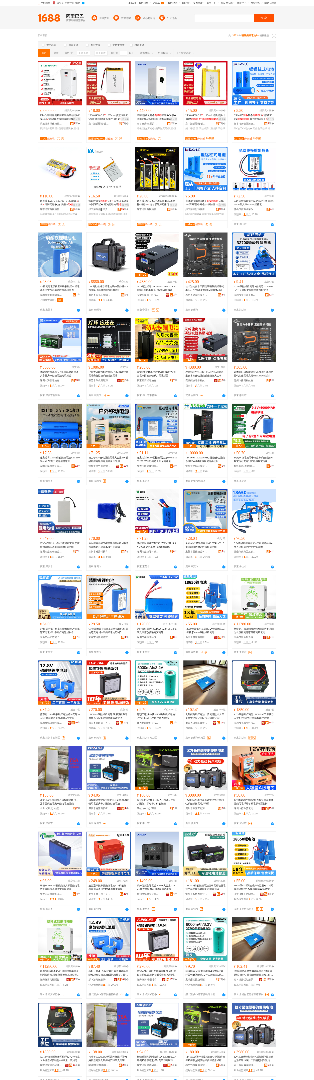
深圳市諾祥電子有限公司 (245, 294)
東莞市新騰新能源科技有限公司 (51, 894)
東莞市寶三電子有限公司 (100, 894)
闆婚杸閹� (208, 214)
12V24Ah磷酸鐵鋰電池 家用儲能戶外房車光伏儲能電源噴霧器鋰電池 (108, 716)
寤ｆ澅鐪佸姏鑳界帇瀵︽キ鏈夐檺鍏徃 (245, 979)
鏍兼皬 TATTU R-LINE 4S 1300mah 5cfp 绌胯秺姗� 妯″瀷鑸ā (60, 202)
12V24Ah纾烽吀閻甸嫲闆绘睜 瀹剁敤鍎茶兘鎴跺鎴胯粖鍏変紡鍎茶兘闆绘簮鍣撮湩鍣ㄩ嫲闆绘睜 (156, 973)
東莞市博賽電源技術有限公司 (100, 637)
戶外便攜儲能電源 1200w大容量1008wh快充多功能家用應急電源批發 (156, 887)
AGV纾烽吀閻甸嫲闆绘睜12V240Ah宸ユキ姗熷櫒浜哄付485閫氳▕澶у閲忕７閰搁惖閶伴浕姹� (60, 1058)
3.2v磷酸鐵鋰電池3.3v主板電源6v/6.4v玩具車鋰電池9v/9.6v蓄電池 (254, 545)
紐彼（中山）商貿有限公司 (148, 808)
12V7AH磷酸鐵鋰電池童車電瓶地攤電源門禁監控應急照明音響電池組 (205, 887)
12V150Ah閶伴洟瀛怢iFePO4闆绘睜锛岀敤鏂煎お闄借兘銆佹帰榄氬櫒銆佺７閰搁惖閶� (205, 1058)
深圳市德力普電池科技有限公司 (100, 466)
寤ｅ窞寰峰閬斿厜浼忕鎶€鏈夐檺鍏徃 (148, 123)
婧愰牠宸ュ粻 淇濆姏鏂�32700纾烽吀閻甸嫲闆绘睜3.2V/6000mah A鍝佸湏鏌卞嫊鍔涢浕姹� (204, 973)
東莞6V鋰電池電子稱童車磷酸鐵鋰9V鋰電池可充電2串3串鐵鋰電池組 (253, 459)
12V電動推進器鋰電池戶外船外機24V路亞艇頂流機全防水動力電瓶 (108, 288)
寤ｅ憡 (270, 119)
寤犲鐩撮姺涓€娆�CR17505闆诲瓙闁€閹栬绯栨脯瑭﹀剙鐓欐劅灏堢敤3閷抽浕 (205, 202)
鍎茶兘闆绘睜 (162, 128)
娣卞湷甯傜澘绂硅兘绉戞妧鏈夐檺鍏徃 (51, 1065)
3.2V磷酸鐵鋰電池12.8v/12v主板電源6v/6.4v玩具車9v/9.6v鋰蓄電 (254, 202)
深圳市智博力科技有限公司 (196, 894)
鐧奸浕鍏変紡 (47, 128)
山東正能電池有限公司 (196, 637)
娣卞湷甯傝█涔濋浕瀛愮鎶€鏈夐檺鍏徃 (100, 209)
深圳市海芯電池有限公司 (51, 380)
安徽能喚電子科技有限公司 (148, 294)
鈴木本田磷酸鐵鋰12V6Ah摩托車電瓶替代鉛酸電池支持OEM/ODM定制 (253, 374)
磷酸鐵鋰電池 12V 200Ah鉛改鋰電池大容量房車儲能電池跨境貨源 (59, 374)
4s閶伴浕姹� (47, 214)
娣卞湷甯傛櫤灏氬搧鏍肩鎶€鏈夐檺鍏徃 (51, 209)
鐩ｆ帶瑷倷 (191, 128)
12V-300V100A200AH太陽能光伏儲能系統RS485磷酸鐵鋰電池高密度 (205, 459)
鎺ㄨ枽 (76, 119)
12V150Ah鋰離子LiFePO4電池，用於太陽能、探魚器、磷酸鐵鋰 (156, 802)
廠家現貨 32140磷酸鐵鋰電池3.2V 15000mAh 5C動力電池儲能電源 (60, 459)
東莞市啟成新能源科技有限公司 (100, 380)
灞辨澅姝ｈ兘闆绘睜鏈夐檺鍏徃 (245, 894)
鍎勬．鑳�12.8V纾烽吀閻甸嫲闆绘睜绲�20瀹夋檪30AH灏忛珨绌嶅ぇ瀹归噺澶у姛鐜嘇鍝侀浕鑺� (108, 973)
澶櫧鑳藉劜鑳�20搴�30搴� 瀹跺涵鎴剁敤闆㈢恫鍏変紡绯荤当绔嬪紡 (156, 117)
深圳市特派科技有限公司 (100, 808)
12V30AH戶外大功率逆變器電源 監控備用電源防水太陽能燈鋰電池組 (60, 545)
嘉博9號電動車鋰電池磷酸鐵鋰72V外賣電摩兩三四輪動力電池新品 (156, 374)
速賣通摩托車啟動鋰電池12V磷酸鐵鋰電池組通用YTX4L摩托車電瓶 (107, 887)
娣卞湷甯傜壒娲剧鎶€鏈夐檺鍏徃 (148, 1065)
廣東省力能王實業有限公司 (196, 722)
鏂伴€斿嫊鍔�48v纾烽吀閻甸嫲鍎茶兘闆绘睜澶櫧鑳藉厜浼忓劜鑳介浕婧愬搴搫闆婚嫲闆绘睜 (59, 973)
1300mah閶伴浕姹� (66, 214)
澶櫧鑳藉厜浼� (64, 128)
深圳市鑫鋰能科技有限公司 (148, 551)
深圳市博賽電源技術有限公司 (51, 294)
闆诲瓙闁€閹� (193, 214)
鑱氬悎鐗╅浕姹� (98, 214)
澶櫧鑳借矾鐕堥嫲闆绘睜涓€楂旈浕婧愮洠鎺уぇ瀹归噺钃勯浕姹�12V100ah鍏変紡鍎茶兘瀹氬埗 (253, 973)
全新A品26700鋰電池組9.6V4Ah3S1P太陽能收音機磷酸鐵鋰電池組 (204, 545)
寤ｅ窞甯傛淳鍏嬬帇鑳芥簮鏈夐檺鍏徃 (245, 1065)
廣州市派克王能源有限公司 (100, 294)
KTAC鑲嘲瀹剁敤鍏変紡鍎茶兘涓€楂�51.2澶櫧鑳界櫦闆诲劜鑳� (60, 117)
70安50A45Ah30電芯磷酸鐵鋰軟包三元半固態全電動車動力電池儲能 (59, 802)
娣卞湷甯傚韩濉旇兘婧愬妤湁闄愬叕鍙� (245, 123)
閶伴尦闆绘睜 (260, 128)
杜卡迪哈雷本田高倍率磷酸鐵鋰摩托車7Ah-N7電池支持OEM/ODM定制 (204, 288)
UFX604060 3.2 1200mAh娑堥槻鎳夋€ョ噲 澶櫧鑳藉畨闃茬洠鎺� (108, 117)
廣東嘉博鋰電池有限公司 (148, 380)
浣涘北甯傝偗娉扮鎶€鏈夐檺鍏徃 (51, 123)
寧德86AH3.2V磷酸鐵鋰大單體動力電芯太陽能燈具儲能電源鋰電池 (60, 887)
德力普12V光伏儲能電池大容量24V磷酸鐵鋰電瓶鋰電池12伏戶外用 (108, 459)
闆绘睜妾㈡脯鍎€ (208, 128)
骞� (77, 123)
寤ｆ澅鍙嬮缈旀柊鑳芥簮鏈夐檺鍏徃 (100, 123)
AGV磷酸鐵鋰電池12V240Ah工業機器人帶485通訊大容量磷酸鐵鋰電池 (254, 716)
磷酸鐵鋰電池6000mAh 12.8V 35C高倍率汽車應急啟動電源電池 (157, 630)
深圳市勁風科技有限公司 (196, 466)
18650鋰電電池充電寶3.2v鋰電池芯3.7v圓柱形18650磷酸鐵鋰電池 (205, 630)
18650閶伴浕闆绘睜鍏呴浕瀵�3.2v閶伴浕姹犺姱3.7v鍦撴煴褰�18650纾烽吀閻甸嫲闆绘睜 (253, 887)
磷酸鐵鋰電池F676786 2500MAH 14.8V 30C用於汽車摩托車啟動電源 (156, 545)
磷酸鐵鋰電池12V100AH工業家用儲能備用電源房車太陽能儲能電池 (109, 802)
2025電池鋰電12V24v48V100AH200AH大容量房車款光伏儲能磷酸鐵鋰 (156, 288)
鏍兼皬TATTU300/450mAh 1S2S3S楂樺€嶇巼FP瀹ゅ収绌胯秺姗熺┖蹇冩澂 (156, 202)
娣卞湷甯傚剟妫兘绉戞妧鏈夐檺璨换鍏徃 (100, 979)
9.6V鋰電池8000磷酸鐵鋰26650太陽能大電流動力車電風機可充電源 (108, 545)
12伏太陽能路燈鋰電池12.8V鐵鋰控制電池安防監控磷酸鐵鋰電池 (108, 374)
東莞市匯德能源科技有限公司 (148, 466)
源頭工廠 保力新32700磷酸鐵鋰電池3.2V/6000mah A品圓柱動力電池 (157, 716)
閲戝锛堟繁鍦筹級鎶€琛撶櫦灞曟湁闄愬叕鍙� (100, 1065)
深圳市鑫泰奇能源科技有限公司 (51, 551)
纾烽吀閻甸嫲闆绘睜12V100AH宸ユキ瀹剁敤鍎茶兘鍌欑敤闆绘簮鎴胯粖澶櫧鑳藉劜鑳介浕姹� (157, 1058)
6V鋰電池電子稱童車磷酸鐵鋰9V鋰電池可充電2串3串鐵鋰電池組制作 (60, 288)
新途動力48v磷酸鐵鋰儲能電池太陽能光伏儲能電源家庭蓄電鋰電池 (254, 630)
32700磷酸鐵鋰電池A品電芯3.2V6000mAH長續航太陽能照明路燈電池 (253, 288)
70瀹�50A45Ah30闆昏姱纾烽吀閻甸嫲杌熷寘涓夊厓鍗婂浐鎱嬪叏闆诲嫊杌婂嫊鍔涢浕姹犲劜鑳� (108, 1058)
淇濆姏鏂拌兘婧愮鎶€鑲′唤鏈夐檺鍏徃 (196, 979)
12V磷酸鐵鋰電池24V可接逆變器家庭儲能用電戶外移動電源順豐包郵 (253, 802)
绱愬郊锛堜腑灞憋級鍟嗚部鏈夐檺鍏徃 (196, 1065)
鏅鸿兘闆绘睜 (115, 214)
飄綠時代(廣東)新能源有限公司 (245, 466)
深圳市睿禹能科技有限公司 (245, 722)
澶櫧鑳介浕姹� (146, 128)
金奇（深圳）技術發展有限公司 (51, 808)
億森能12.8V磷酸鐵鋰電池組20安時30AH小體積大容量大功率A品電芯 (60, 716)
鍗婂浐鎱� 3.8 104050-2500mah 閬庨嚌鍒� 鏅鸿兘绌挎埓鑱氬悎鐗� (108, 202)
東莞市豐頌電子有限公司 (100, 722)
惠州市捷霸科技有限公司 (196, 294)
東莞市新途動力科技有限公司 (245, 637)
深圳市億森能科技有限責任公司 (51, 722)
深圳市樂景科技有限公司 (100, 551)
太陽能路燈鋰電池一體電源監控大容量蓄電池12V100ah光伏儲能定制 (204, 716)
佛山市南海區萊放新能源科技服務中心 (245, 209)
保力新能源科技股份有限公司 (148, 722)
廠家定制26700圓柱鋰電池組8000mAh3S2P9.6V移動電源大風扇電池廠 (157, 459)
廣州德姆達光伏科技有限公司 (148, 894)
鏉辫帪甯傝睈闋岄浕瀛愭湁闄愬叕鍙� (148, 979)
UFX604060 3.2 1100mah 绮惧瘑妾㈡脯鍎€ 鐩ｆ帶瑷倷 (205, 117)
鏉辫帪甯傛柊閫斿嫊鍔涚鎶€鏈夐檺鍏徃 (51, 979)
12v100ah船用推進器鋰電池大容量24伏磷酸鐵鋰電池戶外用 (204, 802)
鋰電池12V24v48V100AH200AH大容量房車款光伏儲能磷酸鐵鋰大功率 (204, 374)
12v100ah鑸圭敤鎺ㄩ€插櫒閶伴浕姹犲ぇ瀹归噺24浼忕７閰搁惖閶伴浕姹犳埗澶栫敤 (253, 1058)
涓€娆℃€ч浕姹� (243, 128)
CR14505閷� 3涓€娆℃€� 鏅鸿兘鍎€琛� (253, 117)
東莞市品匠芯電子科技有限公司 (51, 637)
